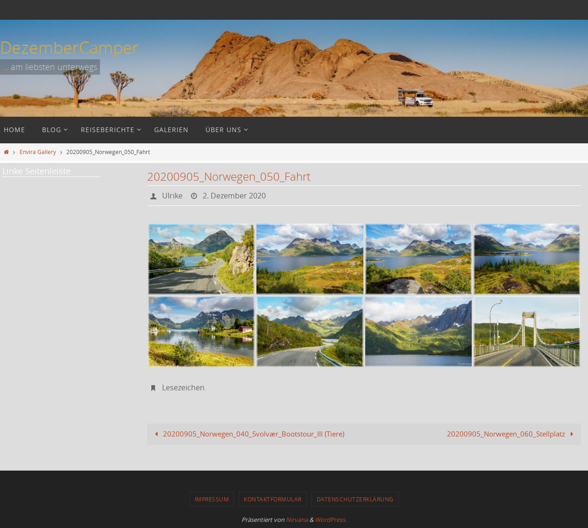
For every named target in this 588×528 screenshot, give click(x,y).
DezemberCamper (69, 47)
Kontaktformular (273, 499)
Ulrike (172, 195)
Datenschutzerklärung (355, 499)
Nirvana (297, 519)
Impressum (212, 499)
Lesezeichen (183, 387)
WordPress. (331, 519)
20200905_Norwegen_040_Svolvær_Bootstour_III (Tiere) (247, 433)
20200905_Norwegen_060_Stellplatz (512, 433)
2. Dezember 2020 (234, 195)
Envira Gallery (38, 151)
